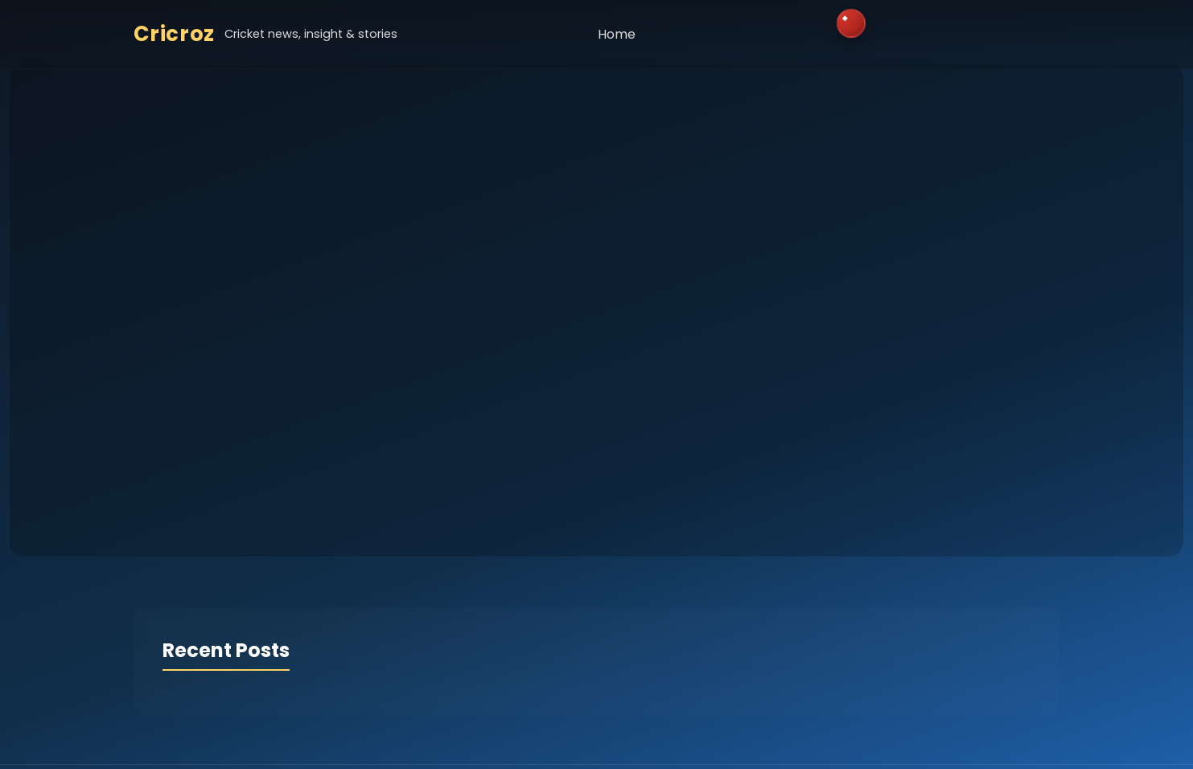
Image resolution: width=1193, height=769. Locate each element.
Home (617, 34)
